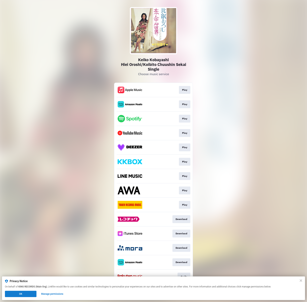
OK (20, 294)
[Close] (301, 280)
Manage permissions (52, 294)
